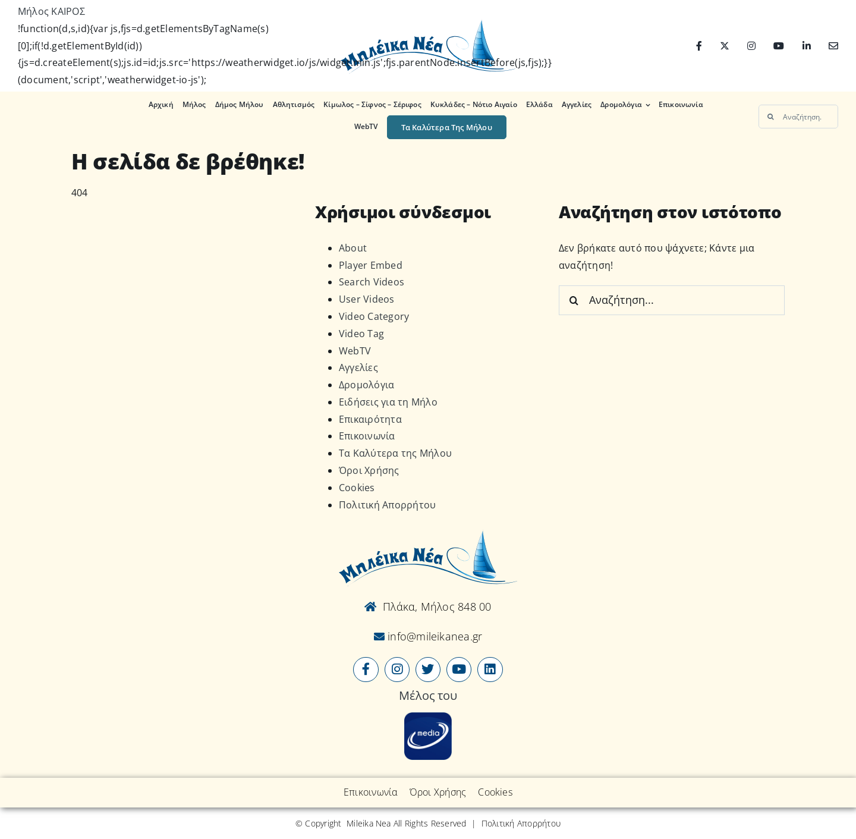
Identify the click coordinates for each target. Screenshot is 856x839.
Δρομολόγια (366, 384)
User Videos (367, 299)
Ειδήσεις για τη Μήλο (388, 401)
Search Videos (371, 281)
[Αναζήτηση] (770, 116)
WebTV (355, 350)
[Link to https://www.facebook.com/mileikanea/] (365, 669)
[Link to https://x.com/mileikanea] (428, 669)
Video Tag (361, 333)
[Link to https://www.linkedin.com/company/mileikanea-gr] (489, 669)
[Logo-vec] (428, 22)
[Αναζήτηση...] (798, 116)
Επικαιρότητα (370, 419)
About (353, 247)
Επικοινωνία (367, 435)
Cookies (357, 487)
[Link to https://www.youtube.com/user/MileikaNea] (458, 669)
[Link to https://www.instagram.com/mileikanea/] (397, 669)
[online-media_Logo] (428, 717)
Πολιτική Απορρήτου (387, 504)
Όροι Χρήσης (369, 470)
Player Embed (370, 265)
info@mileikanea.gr (434, 636)
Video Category (374, 316)
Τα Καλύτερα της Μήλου (395, 453)
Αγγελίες (358, 367)
